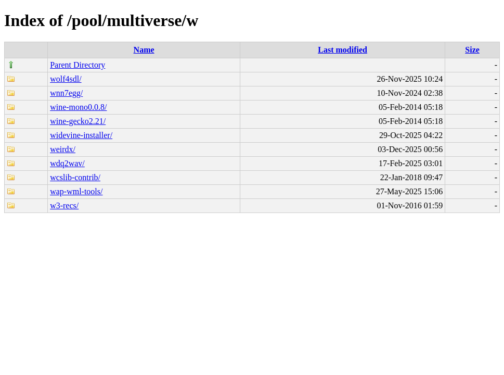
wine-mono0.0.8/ (78, 107)
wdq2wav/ (67, 163)
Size (472, 49)
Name (144, 49)
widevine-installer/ (81, 135)
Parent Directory (77, 64)
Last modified (342, 49)
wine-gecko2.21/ (78, 121)
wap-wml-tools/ (76, 191)
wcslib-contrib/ (75, 177)
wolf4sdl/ (65, 78)
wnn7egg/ (66, 93)
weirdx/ (62, 149)
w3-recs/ (64, 205)
